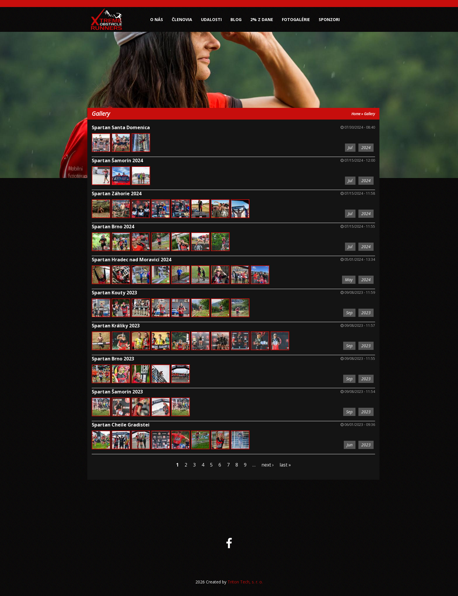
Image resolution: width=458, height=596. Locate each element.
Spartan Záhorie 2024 (116, 193)
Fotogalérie (296, 19)
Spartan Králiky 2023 (116, 325)
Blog (236, 19)
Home (355, 113)
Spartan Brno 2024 (113, 226)
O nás (156, 19)
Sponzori (329, 19)
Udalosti (211, 19)
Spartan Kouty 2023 (114, 292)
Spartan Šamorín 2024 (117, 160)
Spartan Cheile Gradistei (121, 424)
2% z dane (261, 19)
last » (285, 465)
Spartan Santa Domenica (121, 127)
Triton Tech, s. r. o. (245, 582)
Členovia (182, 19)
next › (267, 465)
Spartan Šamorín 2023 (117, 391)
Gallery (369, 113)
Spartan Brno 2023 (113, 358)
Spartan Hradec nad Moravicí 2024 (131, 259)
